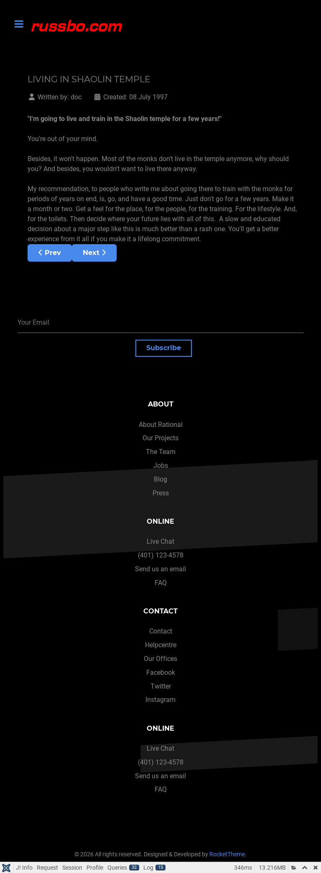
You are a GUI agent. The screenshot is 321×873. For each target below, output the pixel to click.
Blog (160, 479)
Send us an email (160, 569)
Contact (160, 631)
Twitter (160, 686)
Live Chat (160, 541)
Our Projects (160, 438)
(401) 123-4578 (160, 555)
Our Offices (160, 659)
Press (161, 493)
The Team (161, 452)
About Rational (161, 425)
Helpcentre (160, 645)
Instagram (160, 700)
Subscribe (163, 348)
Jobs (160, 465)
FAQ (161, 583)
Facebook (160, 672)
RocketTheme (227, 854)
